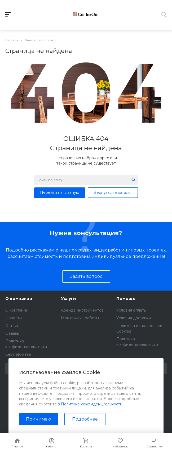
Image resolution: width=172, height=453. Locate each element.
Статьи (11, 325)
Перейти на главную (59, 192)
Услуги (68, 298)
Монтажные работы (80, 318)
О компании (18, 298)
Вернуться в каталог (113, 192)
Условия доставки (133, 318)
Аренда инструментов (82, 310)
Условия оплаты (131, 310)
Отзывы (12, 333)
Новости (13, 318)
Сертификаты (18, 354)
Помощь (125, 298)
